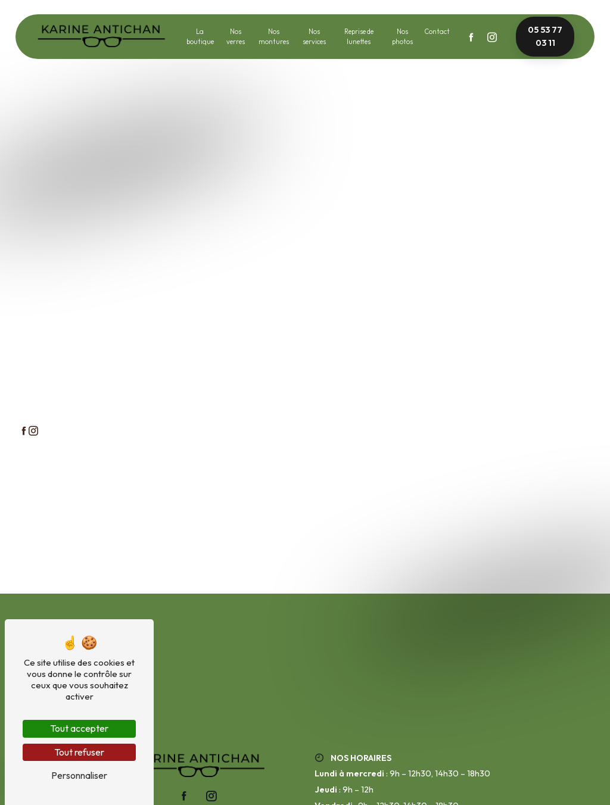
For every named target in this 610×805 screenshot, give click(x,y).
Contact (437, 31)
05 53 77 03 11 (545, 36)
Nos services (314, 36)
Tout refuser (79, 752)
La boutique (200, 36)
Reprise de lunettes (359, 36)
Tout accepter (79, 728)
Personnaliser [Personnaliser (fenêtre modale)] (79, 775)
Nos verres (235, 36)
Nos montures (274, 36)
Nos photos (402, 36)
